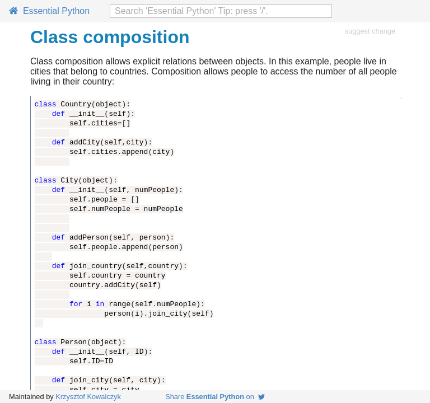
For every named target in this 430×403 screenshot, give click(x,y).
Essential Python (49, 11)
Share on (215, 396)
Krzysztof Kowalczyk (88, 396)
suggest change (370, 31)
